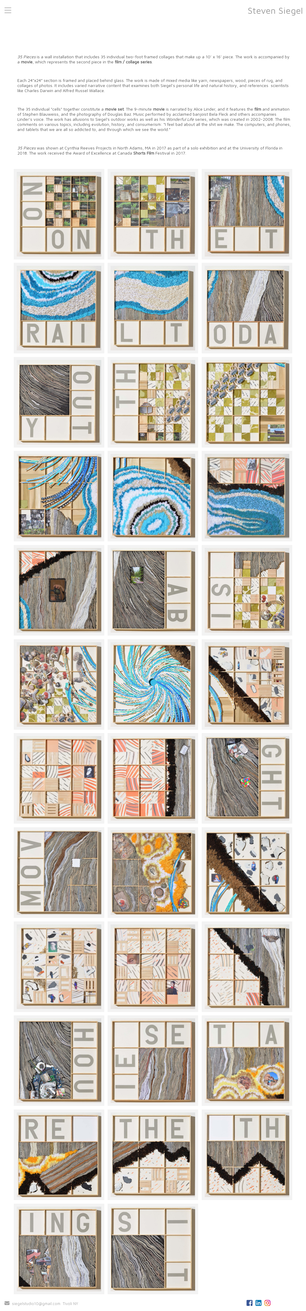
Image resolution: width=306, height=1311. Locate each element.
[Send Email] (7, 1303)
